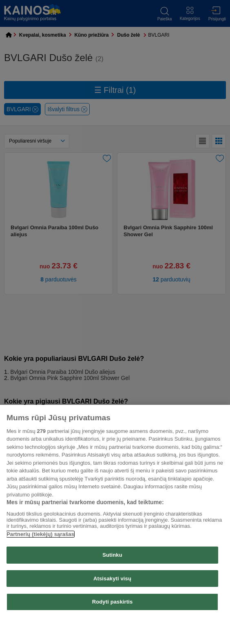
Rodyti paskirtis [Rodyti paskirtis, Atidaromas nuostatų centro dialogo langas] (112, 602)
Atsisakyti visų (112, 578)
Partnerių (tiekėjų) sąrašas (40, 534)
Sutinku (112, 555)
